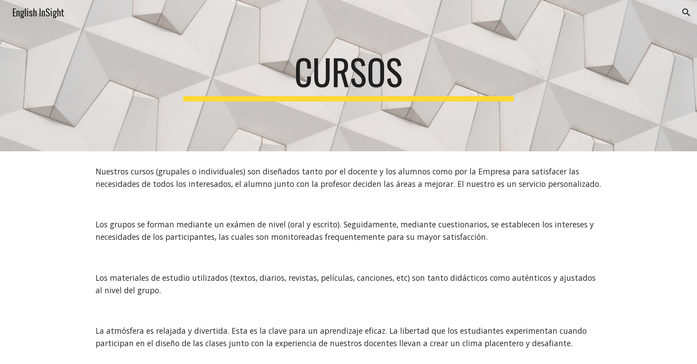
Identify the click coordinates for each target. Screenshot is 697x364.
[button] (686, 12)
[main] (348, 75)
